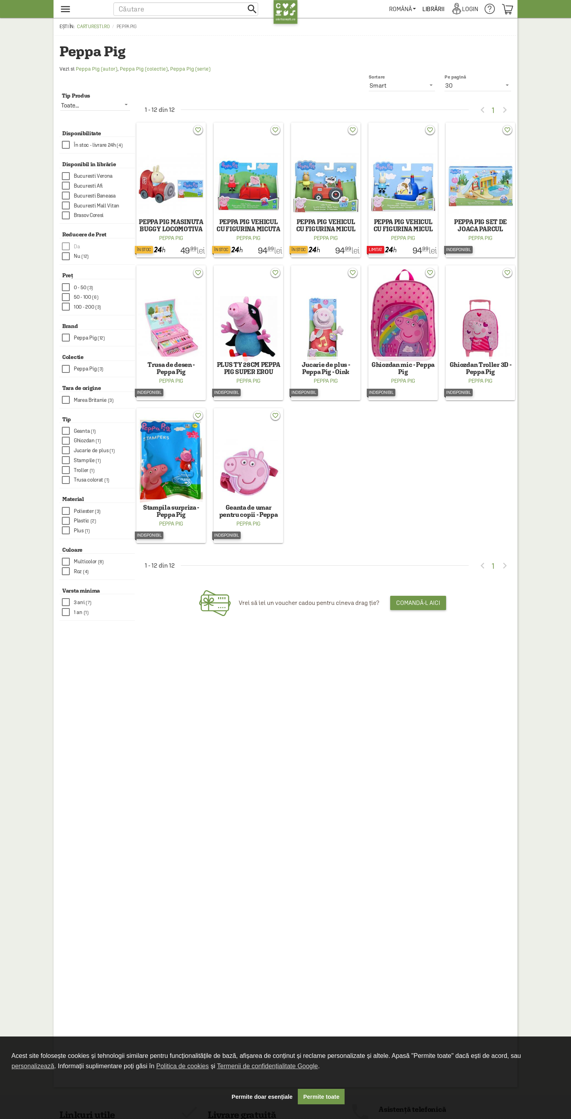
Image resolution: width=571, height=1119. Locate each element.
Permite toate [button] (321, 1097)
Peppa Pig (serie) (190, 69)
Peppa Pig (171, 243)
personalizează (32, 1066)
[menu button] (82, 9)
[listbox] (478, 85)
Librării (434, 9)
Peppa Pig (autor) (96, 69)
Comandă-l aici (418, 619)
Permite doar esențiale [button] (262, 1097)
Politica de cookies (182, 1066)
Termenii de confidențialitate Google (267, 1066)
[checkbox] (98, 145)
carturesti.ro (93, 26)
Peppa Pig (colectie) (144, 69)
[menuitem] (403, 9)
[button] (185, 9)
